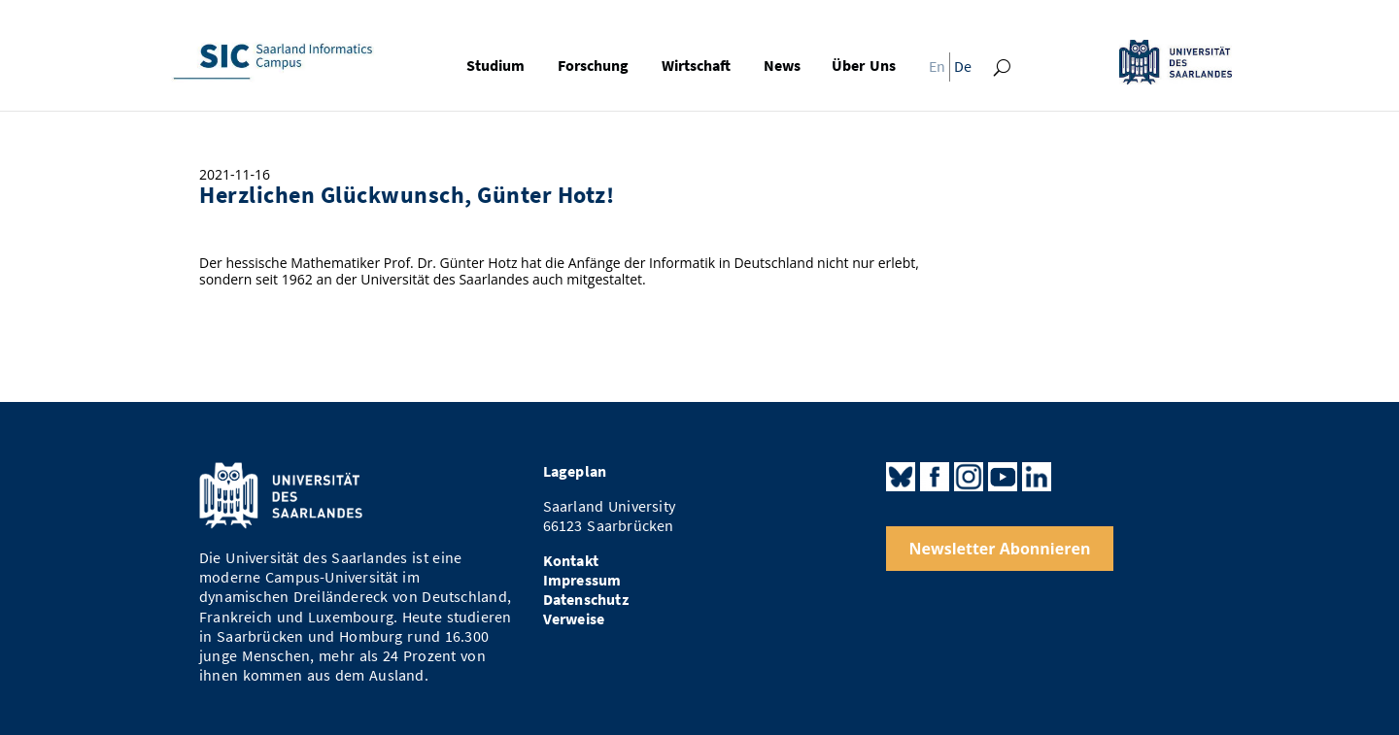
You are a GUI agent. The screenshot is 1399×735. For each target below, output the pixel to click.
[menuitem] (931, 71)
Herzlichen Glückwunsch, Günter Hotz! (406, 195)
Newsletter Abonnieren (1000, 548)
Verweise (574, 619)
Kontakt (570, 560)
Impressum (582, 580)
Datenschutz (586, 599)
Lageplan (575, 471)
